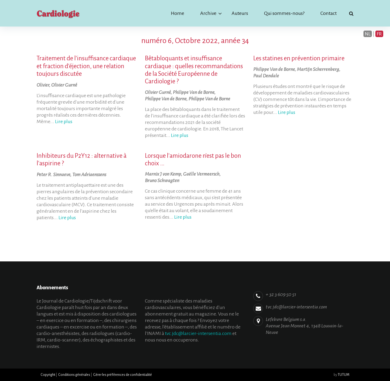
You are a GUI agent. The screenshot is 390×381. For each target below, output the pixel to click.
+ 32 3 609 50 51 (281, 294)
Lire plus (63, 121)
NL (367, 34)
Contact (328, 13)
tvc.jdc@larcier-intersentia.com (198, 333)
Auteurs (240, 13)
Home (177, 13)
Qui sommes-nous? (284, 13)
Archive (208, 13)
